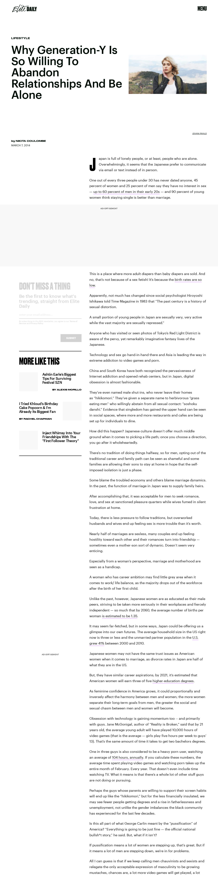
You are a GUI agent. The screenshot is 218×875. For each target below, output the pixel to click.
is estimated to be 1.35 (119, 616)
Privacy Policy (36, 326)
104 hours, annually (127, 757)
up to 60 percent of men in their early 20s (126, 192)
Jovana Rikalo (199, 133)
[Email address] (50, 319)
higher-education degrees (173, 681)
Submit (71, 341)
